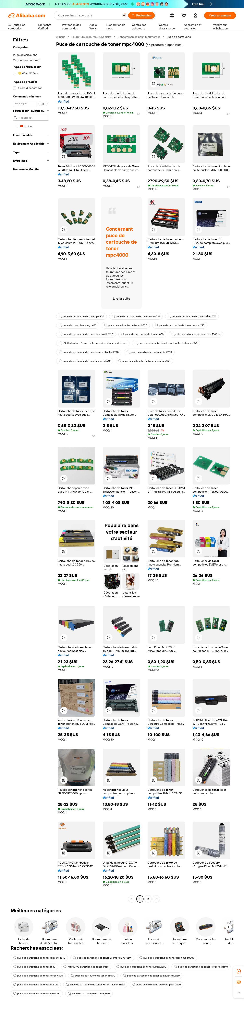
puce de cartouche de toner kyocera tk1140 (201, 966)
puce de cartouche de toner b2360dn (36, 993)
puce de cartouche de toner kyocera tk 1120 (86, 334)
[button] (124, 15)
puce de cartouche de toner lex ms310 (136, 316)
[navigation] (31, 468)
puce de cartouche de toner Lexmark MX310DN (102, 957)
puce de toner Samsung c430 (78, 325)
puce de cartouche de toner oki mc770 (192, 316)
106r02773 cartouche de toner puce (86, 966)
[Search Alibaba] (88, 15)
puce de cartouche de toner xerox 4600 (38, 975)
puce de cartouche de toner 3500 (125, 325)
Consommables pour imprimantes (139, 36)
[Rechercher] (141, 15)
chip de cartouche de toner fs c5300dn (195, 334)
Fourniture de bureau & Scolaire (91, 36)
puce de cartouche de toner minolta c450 (144, 361)
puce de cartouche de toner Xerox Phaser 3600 (95, 984)
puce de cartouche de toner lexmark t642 (85, 361)
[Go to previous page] (131, 899)
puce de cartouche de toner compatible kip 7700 (89, 352)
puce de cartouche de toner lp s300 (81, 316)
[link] (238, 971)
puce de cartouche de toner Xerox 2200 (141, 966)
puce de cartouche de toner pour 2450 (156, 984)
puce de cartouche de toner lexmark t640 (39, 957)
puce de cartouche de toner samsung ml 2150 (151, 975)
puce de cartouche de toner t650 (34, 966)
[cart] (184, 16)
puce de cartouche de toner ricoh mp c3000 (167, 957)
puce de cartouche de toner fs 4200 (149, 352)
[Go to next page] (156, 899)
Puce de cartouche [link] (179, 36)
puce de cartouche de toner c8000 (93, 975)
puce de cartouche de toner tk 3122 (35, 984)
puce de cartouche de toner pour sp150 (179, 325)
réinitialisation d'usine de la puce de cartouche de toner (93, 343)
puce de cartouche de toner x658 (89, 993)
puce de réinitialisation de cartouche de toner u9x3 (166, 343)
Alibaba (60, 36)
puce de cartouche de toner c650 (142, 334)
